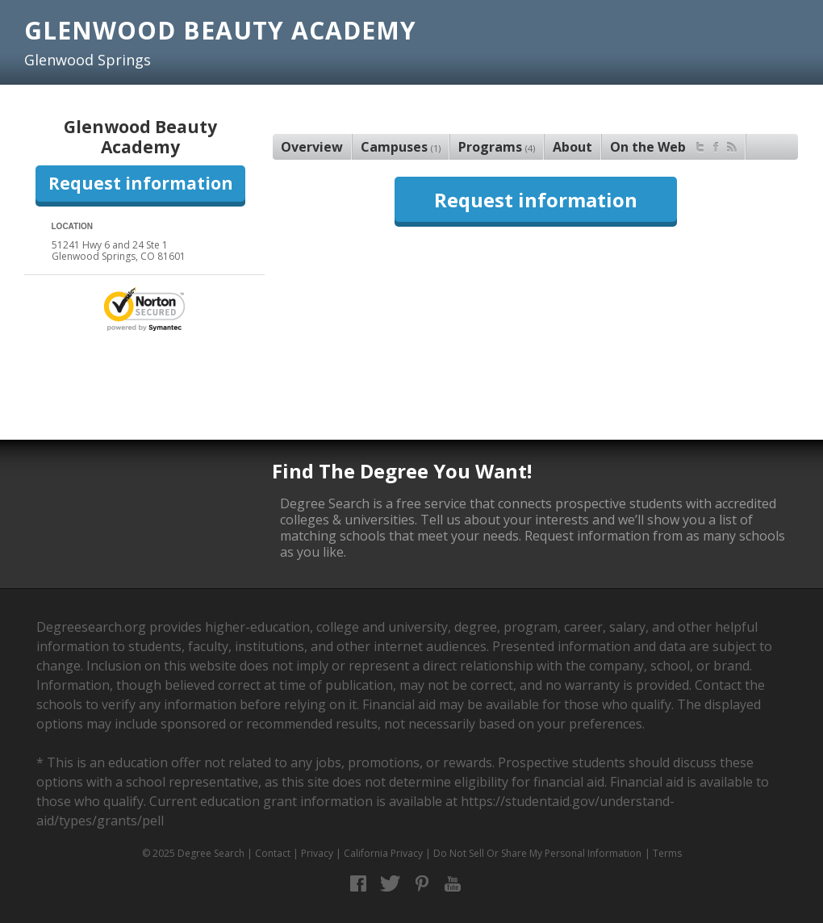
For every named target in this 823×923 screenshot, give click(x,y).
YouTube (453, 884)
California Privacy (383, 853)
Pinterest (422, 884)
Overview (312, 147)
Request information (140, 183)
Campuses (401, 147)
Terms (667, 853)
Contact (272, 853)
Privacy (317, 853)
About (572, 147)
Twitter (390, 884)
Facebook (359, 884)
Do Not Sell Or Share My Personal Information (537, 853)
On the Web (673, 145)
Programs (496, 147)
